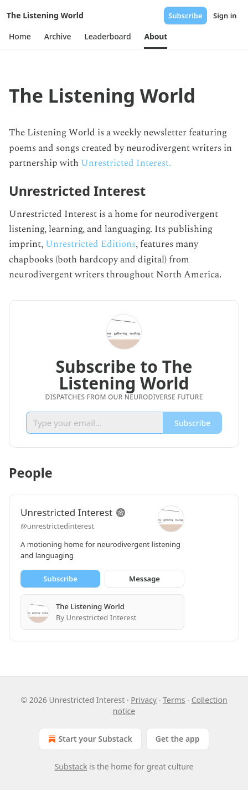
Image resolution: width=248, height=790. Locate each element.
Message (144, 579)
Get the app (178, 738)
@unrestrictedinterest (57, 526)
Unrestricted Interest (66, 512)
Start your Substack (89, 739)
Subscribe (185, 16)
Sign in (225, 16)
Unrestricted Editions (90, 244)
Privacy (144, 700)
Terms (174, 700)
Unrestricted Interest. (126, 163)
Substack (71, 766)
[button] (20, 36)
